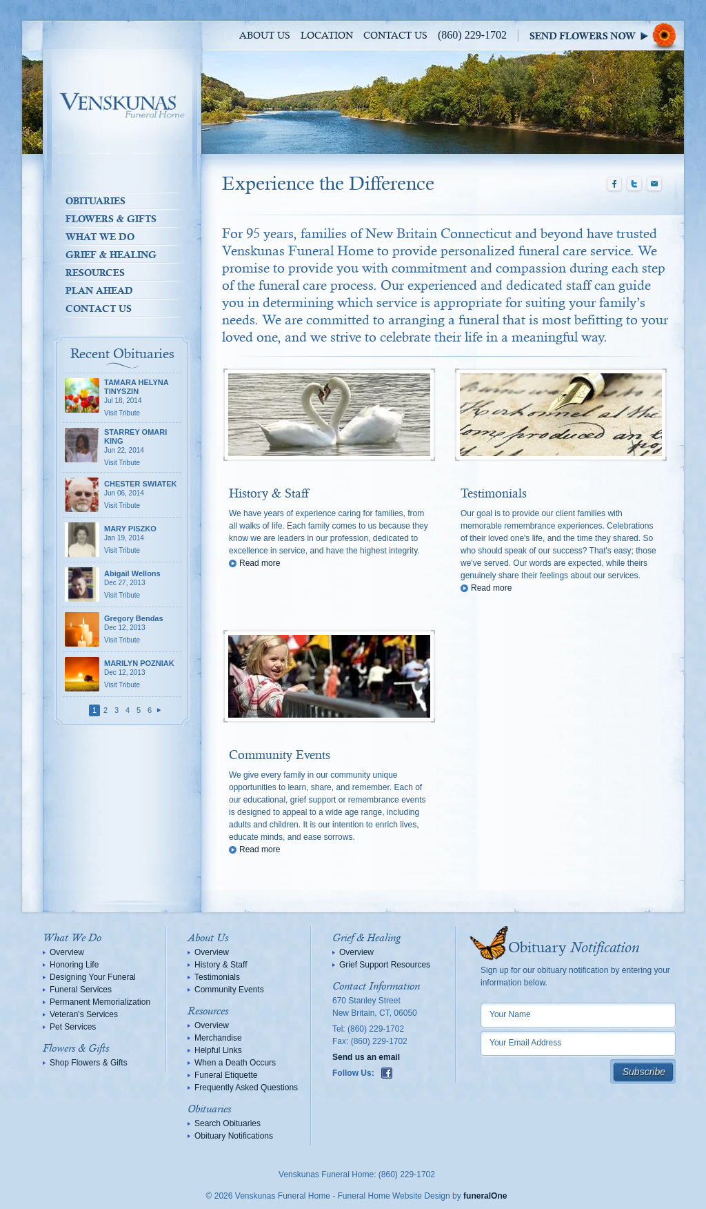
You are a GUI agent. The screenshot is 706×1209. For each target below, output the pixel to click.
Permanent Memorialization (100, 1002)
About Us (264, 36)
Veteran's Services (84, 1014)
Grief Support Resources (384, 965)
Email (654, 184)
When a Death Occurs (235, 1063)
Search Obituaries (227, 1123)
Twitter (634, 184)
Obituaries (95, 200)
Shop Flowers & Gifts (89, 1063)
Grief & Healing (111, 254)
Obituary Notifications (233, 1136)
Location (327, 36)
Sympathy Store (607, 35)
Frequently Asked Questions (246, 1087)
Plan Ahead (99, 290)
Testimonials (494, 494)
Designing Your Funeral (93, 977)
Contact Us (395, 36)
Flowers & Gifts (111, 218)
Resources (95, 272)
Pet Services (73, 1027)
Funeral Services (81, 989)
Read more (259, 563)
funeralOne (485, 1196)
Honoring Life (74, 965)
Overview (67, 952)
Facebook (614, 184)
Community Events (279, 755)
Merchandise (218, 1038)
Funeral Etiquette (225, 1075)
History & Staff (268, 494)
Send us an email (366, 1057)
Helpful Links (218, 1050)
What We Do (99, 236)
